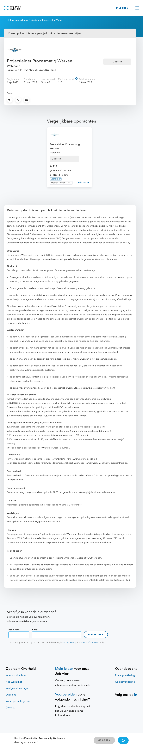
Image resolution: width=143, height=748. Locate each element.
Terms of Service (89, 642)
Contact (10, 707)
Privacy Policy (69, 642)
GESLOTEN (104, 740)
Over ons (11, 694)
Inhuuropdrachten (17, 20)
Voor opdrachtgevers (18, 701)
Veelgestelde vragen (17, 688)
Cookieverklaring (125, 682)
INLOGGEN (122, 8)
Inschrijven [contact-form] (95, 634)
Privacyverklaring (125, 675)
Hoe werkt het (14, 682)
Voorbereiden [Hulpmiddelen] (66, 694)
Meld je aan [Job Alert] (64, 668)
